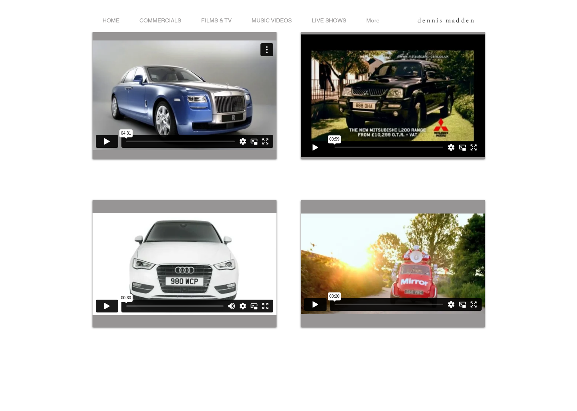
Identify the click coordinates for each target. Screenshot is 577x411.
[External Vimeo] (184, 95)
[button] (160, 20)
